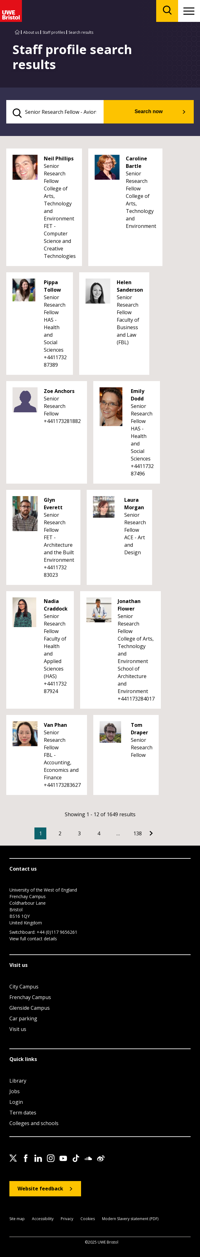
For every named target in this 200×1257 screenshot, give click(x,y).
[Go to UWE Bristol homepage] (17, 32)
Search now (149, 111)
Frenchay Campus (30, 997)
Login (16, 1102)
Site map (17, 1219)
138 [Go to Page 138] (137, 833)
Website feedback (40, 1188)
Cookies (87, 1219)
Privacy (67, 1219)
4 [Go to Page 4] (98, 833)
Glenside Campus (29, 1007)
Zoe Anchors (59, 391)
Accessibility (43, 1219)
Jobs (14, 1091)
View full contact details (33, 939)
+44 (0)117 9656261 (57, 932)
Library (17, 1080)
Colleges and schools (34, 1123)
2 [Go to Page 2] (60, 833)
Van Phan (55, 725)
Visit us (17, 1029)
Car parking (23, 1018)
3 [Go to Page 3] (79, 833)
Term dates (22, 1112)
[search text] (55, 111)
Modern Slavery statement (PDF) (130, 1219)
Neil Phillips (59, 158)
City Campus (23, 986)
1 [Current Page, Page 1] (40, 833)
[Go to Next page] (151, 833)
